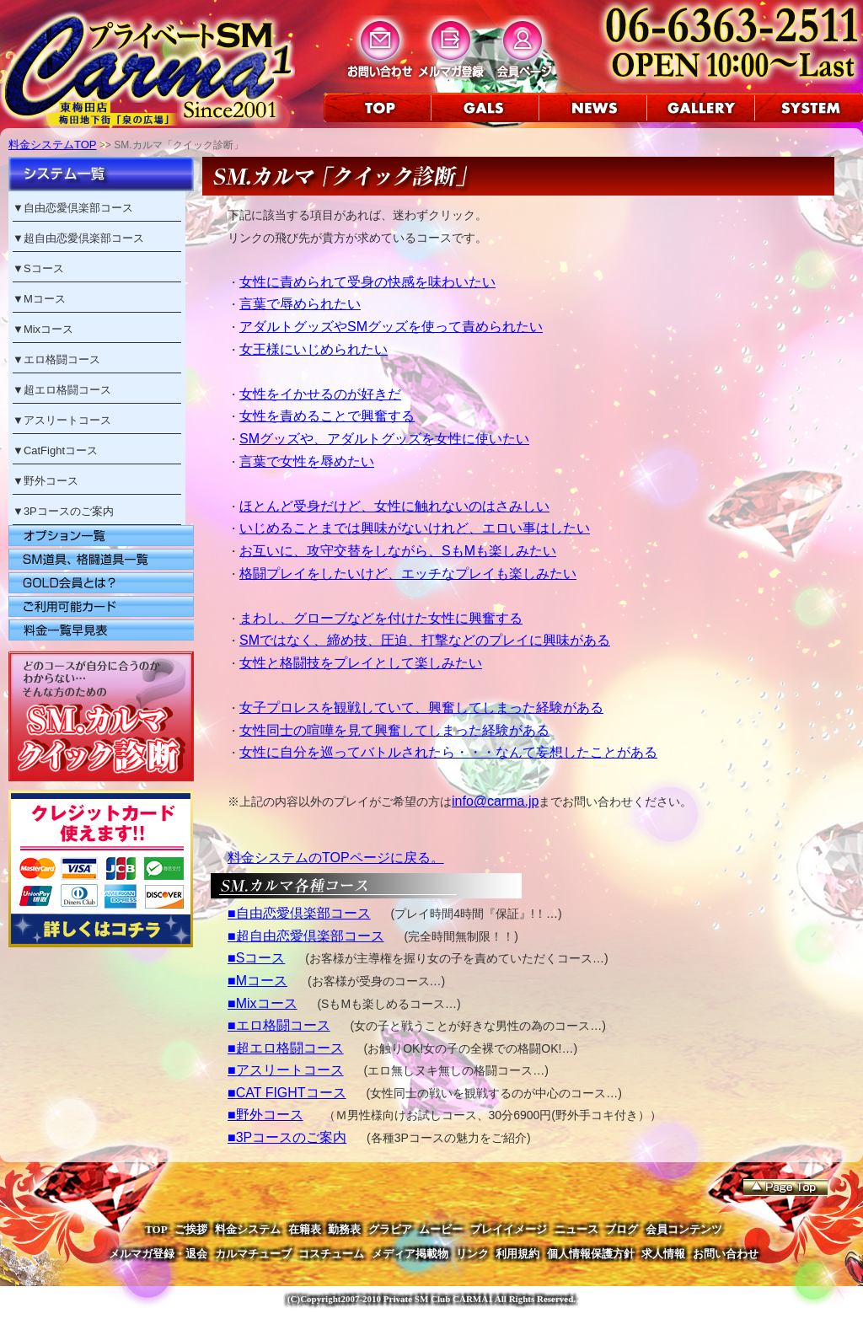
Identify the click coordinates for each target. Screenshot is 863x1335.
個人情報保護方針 (591, 1253)
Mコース (45, 298)
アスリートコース (67, 420)
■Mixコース (262, 1003)
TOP (156, 1229)
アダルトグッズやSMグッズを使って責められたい (391, 326)
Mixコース (48, 329)
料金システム (248, 1229)
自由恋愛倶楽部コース (78, 207)
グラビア (390, 1229)
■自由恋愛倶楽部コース (299, 913)
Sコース (44, 268)
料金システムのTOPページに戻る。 (336, 857)
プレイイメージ (508, 1229)
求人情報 (663, 1253)
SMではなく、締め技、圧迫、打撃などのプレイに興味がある (424, 640)
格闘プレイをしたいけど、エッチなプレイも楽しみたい (407, 573)
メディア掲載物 (410, 1253)
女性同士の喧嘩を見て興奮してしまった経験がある (394, 730)
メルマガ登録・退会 (158, 1253)
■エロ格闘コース (279, 1025)
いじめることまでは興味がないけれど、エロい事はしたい (414, 528)
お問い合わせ (725, 1253)
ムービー (441, 1229)
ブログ (621, 1229)
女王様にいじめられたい (313, 349)
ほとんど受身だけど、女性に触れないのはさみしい (394, 506)
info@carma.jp (495, 801)
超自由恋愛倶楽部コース (84, 238)
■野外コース (265, 1114)
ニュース (576, 1229)
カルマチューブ (253, 1253)
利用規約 (517, 1253)
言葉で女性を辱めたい (306, 461)
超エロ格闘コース (67, 389)
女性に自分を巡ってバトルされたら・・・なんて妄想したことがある (448, 752)
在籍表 (304, 1229)
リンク (472, 1253)
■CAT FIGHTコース (287, 1093)
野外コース (51, 480)
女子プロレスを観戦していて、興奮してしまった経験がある (421, 707)
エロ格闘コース (62, 359)
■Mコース (257, 980)
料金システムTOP (52, 144)
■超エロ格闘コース (286, 1048)
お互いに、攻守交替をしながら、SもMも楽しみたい (397, 551)
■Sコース (256, 958)
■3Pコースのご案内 (287, 1137)
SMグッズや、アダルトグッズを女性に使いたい (384, 439)
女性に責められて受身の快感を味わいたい (367, 282)
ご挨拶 (190, 1229)
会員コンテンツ (684, 1229)
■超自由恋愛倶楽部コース (306, 936)
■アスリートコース (286, 1070)
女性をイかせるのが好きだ (320, 394)
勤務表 (344, 1229)
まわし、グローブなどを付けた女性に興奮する (381, 618)
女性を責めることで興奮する (327, 416)
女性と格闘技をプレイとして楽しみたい (360, 663)
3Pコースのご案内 (69, 511)
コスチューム (331, 1253)
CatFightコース (61, 450)
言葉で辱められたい (300, 304)
